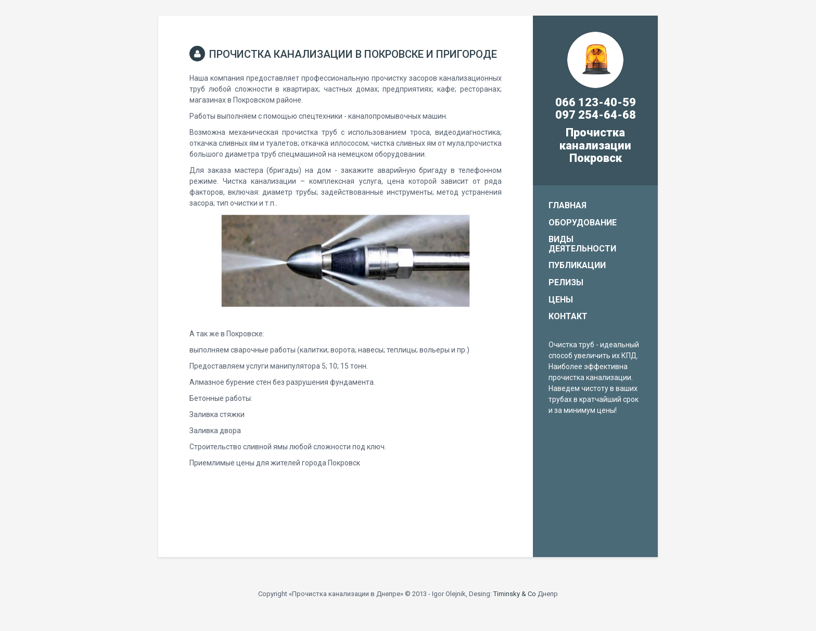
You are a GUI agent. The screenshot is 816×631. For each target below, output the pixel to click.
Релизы (566, 282)
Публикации (577, 265)
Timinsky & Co (514, 594)
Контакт (568, 316)
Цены (561, 300)
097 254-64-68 (595, 114)
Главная (567, 205)
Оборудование (583, 223)
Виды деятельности (582, 244)
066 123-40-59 (595, 102)
